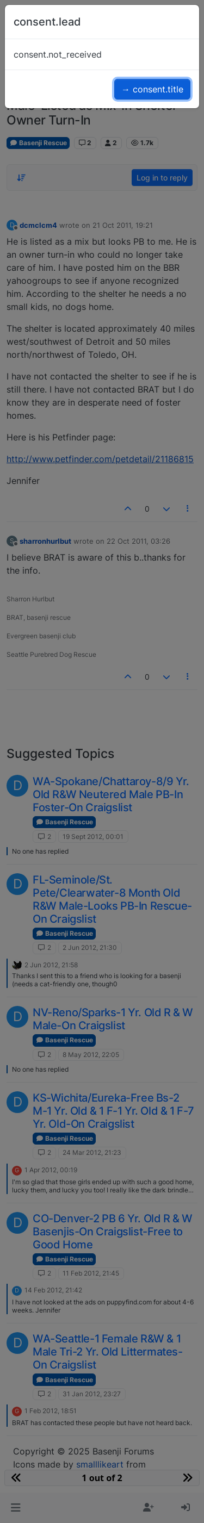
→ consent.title (152, 89)
